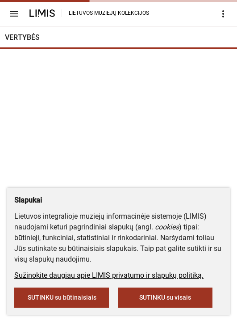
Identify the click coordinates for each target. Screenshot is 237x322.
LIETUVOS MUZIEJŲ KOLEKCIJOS (109, 13)
